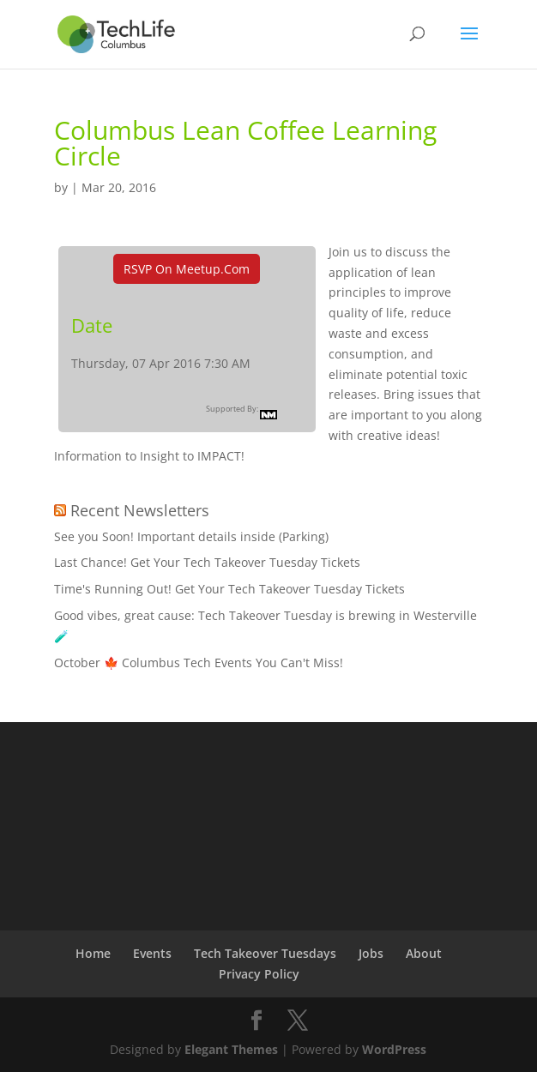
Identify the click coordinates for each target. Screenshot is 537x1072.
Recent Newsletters (139, 510)
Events (152, 953)
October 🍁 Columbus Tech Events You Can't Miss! (198, 662)
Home (93, 953)
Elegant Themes (231, 1049)
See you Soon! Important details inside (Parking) (191, 536)
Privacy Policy (259, 974)
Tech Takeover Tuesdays (265, 953)
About (424, 953)
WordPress (394, 1049)
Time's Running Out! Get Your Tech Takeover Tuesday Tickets (229, 589)
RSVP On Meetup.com (187, 269)
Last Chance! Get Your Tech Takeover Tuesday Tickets (207, 562)
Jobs (371, 953)
